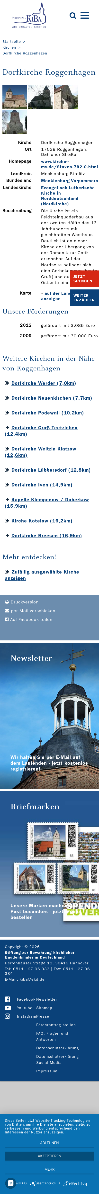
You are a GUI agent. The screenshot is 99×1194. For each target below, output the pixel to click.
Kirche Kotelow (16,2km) (42, 521)
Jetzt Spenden (82, 278)
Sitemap (44, 1007)
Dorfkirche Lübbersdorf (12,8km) (51, 470)
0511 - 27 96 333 (31, 969)
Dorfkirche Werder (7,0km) (43, 383)
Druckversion (22, 602)
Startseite (11, 41)
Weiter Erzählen (84, 297)
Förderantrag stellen (56, 1025)
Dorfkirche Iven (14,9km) (42, 485)
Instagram (26, 1016)
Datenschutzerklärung (57, 1048)
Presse (42, 1016)
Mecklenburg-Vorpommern (69, 180)
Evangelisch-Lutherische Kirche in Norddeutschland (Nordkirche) (68, 195)
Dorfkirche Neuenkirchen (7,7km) (51, 398)
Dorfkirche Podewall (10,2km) (47, 413)
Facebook (26, 999)
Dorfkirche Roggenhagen (24, 53)
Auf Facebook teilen (29, 619)
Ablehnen (49, 1143)
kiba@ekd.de (32, 979)
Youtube (25, 1007)
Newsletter (46, 999)
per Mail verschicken (30, 610)
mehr (50, 1169)
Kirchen (9, 47)
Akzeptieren (49, 1156)
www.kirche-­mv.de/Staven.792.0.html (69, 164)
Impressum (46, 1071)
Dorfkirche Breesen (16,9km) (46, 536)
